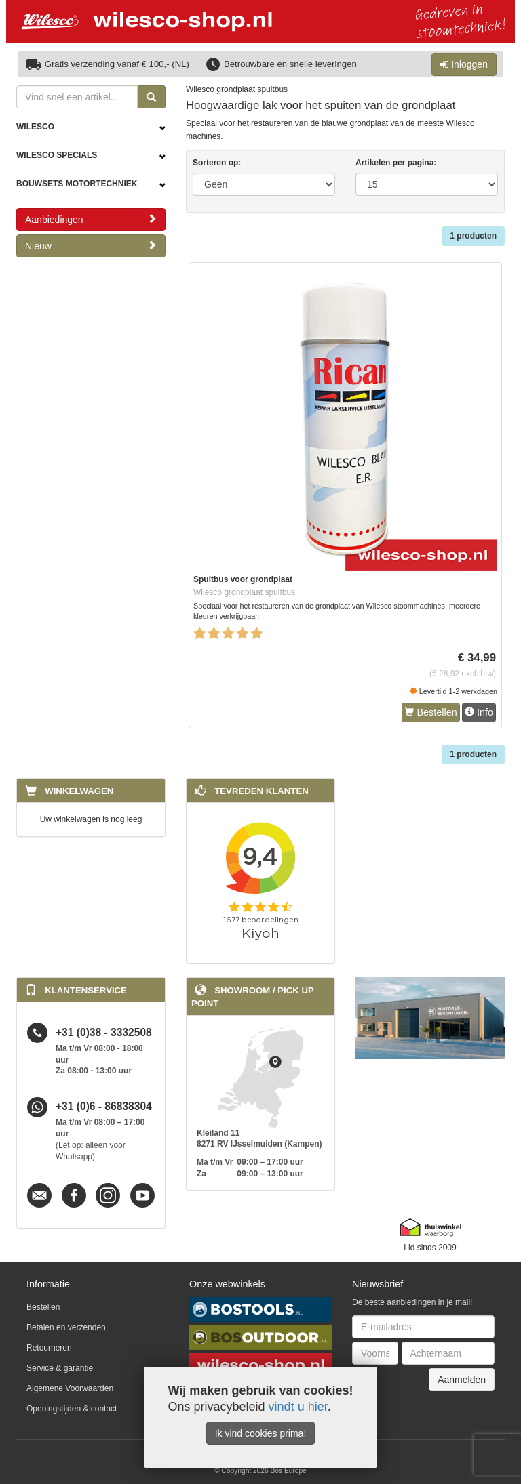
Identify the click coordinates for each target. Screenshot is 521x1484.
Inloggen (464, 64)
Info (479, 712)
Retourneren (49, 1348)
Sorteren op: (217, 162)
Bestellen (430, 712)
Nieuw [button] (91, 245)
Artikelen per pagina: (395, 162)
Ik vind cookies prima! (261, 1433)
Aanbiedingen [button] (91, 219)
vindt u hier (298, 1407)
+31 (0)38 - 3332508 (104, 1032)
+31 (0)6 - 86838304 (104, 1107)
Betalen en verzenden (66, 1327)
